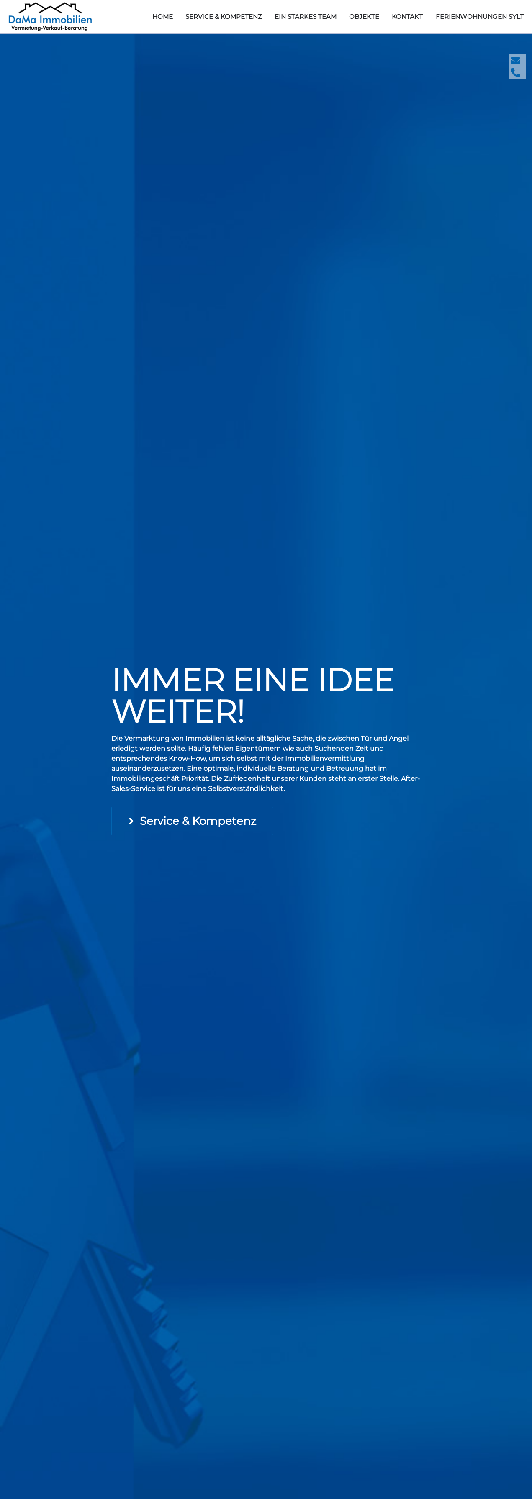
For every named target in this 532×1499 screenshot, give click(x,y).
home (162, 17)
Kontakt (407, 17)
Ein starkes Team (306, 17)
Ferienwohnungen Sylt (480, 17)
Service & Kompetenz (223, 17)
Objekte (364, 17)
